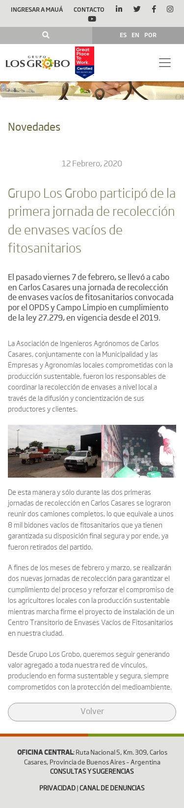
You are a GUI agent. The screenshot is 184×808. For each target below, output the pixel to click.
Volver (92, 712)
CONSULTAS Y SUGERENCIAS (92, 772)
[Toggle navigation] (165, 62)
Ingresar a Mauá (37, 9)
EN (135, 34)
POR (150, 34)
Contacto (89, 9)
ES (123, 34)
